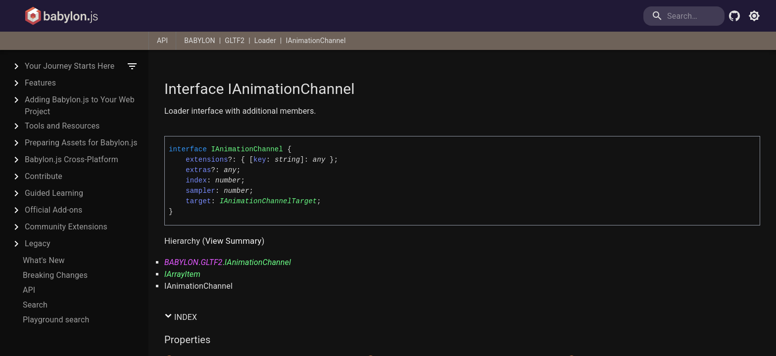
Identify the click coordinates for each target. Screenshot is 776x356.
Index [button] (180, 317)
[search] (684, 16)
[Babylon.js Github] (734, 16)
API (162, 40)
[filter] (132, 66)
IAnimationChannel (315, 40)
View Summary (233, 241)
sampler (200, 191)
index (196, 180)
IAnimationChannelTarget (268, 201)
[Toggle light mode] (754, 16)
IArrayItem (182, 274)
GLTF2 (234, 40)
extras (198, 170)
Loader (265, 40)
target (198, 201)
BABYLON (199, 40)
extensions (207, 160)
